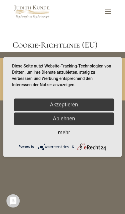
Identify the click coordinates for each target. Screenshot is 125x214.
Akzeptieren (64, 104)
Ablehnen (64, 118)
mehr (64, 132)
